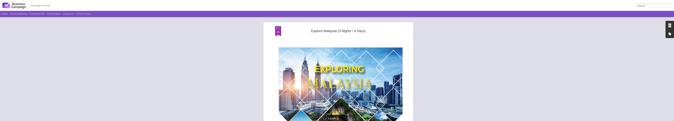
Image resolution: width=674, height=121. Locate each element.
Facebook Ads (37, 13)
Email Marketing (18, 13)
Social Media (53, 13)
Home (5, 13)
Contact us (68, 13)
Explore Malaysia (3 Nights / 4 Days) (338, 31)
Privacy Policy (83, 13)
